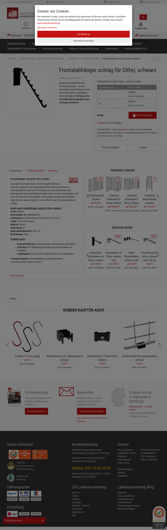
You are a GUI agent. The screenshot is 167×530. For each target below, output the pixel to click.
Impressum (41, 28)
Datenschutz (52, 28)
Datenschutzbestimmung (48, 23)
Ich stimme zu (83, 34)
